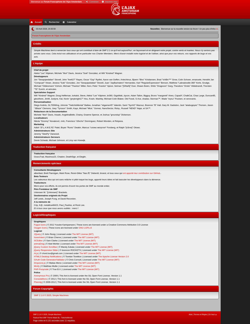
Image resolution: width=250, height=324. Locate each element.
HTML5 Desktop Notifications (48, 256)
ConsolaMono (40, 279)
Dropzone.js (39, 263)
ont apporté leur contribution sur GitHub (141, 173)
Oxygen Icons (40, 228)
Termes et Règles (200, 314)
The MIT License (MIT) (83, 234)
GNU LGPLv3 (85, 228)
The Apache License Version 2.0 (113, 256)
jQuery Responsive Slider (46, 250)
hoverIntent (39, 237)
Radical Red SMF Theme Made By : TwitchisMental (52, 318)
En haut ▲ (213, 314)
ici (217, 29)
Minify (37, 266)
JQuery (37, 234)
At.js (36, 253)
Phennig (38, 282)
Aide (190, 314)
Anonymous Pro (41, 275)
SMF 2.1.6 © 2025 (42, 295)
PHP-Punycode (41, 269)
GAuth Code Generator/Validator (49, 260)
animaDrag (39, 244)
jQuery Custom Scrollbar (45, 247)
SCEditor (38, 240)
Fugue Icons (40, 225)
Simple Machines (60, 295)
